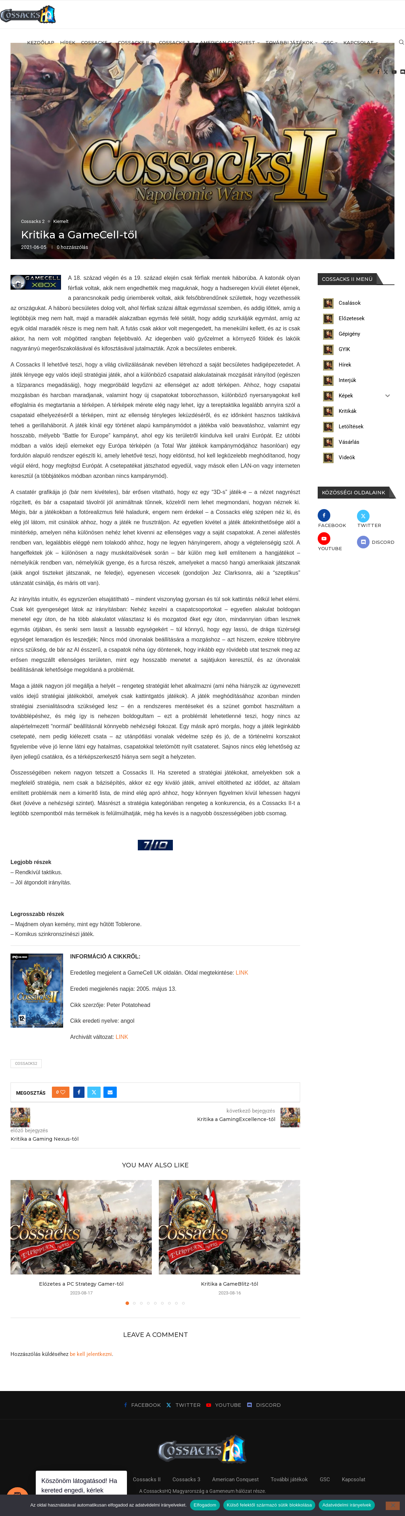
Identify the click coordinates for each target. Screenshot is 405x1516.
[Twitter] (385, 72)
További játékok (289, 42)
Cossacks (94, 42)
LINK (242, 973)
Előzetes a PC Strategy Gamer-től (81, 1284)
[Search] (401, 42)
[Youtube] (394, 72)
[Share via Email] (110, 1092)
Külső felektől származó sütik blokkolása (269, 1505)
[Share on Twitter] (94, 1092)
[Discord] (402, 72)
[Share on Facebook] (79, 1092)
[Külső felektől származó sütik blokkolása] (393, 1506)
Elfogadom (205, 1505)
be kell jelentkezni (91, 1354)
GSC (328, 42)
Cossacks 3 (174, 42)
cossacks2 (26, 1063)
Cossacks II (133, 42)
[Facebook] (378, 72)
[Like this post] (62, 1092)
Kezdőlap (40, 42)
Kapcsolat (358, 42)
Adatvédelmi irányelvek (346, 1505)
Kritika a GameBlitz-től (229, 1284)
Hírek (67, 42)
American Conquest (227, 42)
